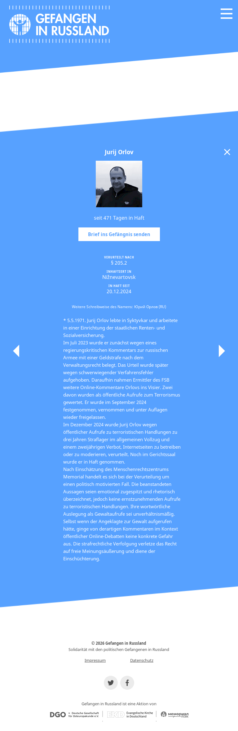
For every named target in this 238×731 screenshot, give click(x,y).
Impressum (95, 660)
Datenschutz (141, 660)
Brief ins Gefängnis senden (119, 234)
